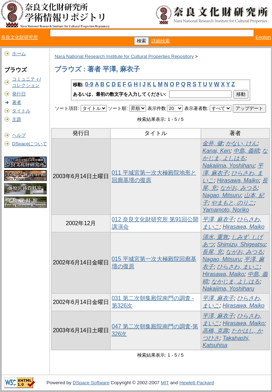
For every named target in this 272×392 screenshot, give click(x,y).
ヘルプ (19, 135)
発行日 (19, 93)
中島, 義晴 (246, 151)
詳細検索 (160, 40)
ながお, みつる (238, 188)
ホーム (19, 53)
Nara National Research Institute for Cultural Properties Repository (123, 56)
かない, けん (241, 143)
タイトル (21, 110)
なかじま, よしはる (235, 282)
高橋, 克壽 (215, 331)
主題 (16, 119)
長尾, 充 (212, 252)
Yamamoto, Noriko (225, 210)
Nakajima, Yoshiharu (228, 166)
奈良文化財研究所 (19, 37)
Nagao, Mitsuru (221, 195)
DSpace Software (91, 382)
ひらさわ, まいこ (238, 267)
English (263, 37)
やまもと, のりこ (232, 203)
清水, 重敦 (215, 237)
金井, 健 (212, 143)
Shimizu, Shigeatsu (241, 244)
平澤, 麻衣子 (218, 219)
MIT (165, 382)
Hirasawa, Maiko (238, 180)
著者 (16, 102)
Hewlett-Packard (196, 382)
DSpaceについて (29, 143)
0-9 (89, 84)
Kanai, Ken (216, 151)
